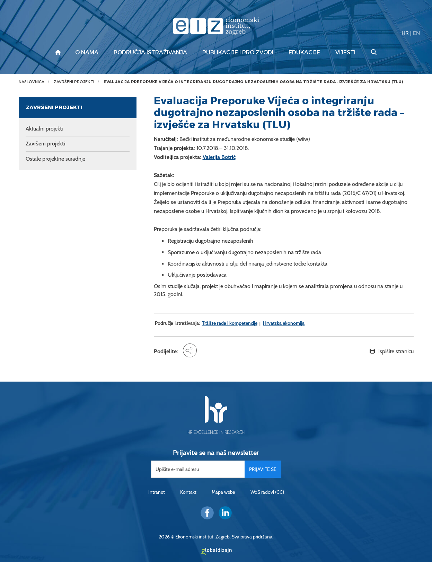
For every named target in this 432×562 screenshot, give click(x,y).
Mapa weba (223, 492)
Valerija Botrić (219, 157)
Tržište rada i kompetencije (229, 323)
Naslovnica (31, 81)
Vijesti (345, 52)
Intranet (156, 492)
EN (416, 33)
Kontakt (188, 492)
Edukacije (304, 52)
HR (405, 33)
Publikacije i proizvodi (237, 52)
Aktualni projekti (44, 128)
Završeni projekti (74, 81)
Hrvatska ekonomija (284, 323)
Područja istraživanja (150, 52)
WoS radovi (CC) (267, 492)
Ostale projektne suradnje (55, 158)
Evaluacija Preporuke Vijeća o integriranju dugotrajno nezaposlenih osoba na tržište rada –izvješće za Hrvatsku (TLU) (253, 81)
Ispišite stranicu (396, 351)
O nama (86, 52)
